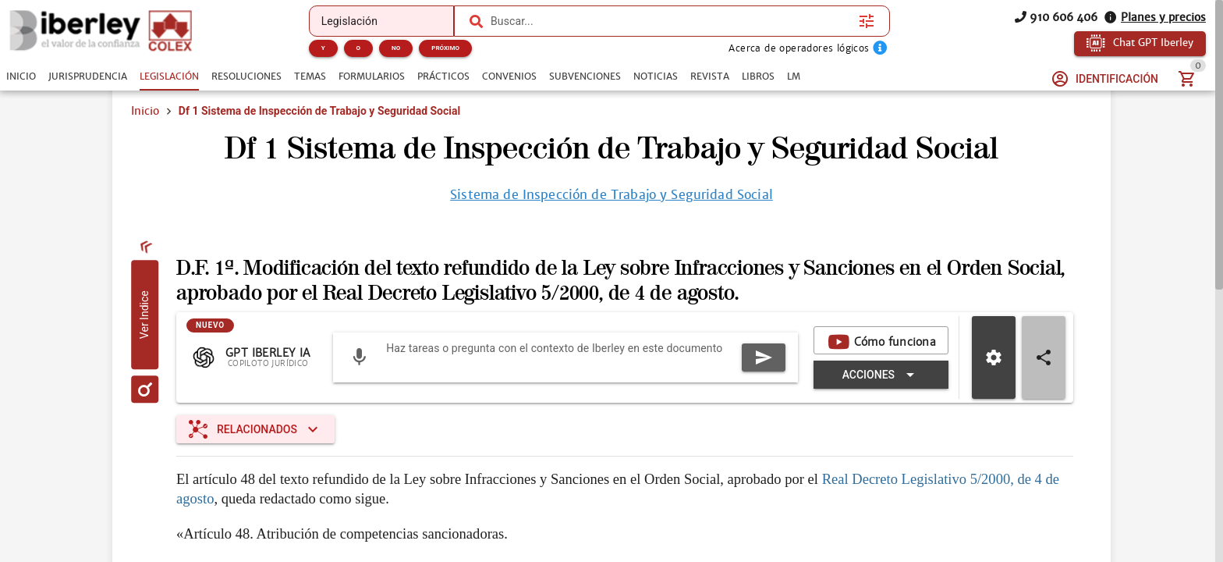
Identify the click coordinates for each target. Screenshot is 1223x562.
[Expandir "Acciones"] (881, 375)
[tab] (21, 76)
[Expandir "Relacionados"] (255, 429)
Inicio (145, 111)
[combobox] (671, 21)
